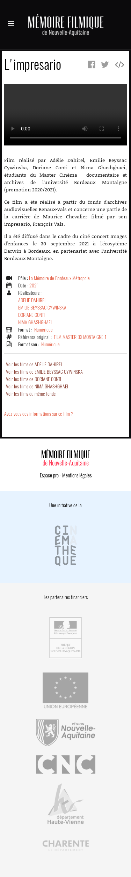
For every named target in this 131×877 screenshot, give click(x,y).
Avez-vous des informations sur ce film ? (38, 413)
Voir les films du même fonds (31, 393)
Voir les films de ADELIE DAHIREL (34, 364)
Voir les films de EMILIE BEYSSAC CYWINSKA (44, 371)
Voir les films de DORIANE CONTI (33, 379)
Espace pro (49, 475)
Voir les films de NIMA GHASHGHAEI (37, 386)
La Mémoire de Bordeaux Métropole (59, 278)
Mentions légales (77, 475)
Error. (65, 114)
